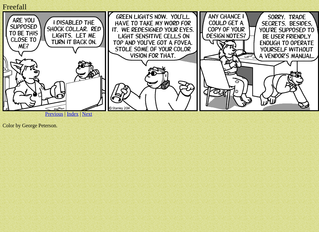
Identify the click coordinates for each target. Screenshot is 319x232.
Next (87, 114)
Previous (54, 114)
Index (72, 114)
